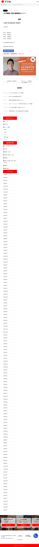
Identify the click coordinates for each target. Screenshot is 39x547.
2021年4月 (5, 349)
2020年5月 (5, 381)
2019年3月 (5, 422)
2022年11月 (5, 294)
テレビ (5, 134)
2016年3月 (5, 495)
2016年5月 (5, 489)
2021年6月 (5, 343)
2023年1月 (5, 288)
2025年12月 (5, 186)
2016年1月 (5, 498)
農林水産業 (7, 168)
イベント (5, 10)
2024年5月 (5, 241)
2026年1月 (5, 183)
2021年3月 (5, 352)
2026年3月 (5, 177)
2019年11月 (5, 399)
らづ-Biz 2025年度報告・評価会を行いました (17, 107)
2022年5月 (5, 311)
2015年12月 (5, 501)
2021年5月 (5, 346)
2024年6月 (5, 238)
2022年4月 (5, 314)
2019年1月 (5, 428)
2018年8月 (5, 442)
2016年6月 (5, 486)
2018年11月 (5, 434)
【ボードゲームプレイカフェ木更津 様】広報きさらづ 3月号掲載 (20, 103)
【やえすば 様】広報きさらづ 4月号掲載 (16, 92)
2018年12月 (5, 431)
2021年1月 (5, 358)
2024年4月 (5, 244)
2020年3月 (5, 387)
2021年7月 (5, 340)
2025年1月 (5, 218)
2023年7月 (5, 270)
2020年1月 (5, 393)
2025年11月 (5, 189)
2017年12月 (5, 466)
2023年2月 (5, 285)
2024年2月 (5, 250)
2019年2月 (5, 425)
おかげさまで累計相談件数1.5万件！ (15, 96)
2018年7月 (5, 445)
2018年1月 (5, 463)
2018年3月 (5, 457)
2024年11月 (5, 224)
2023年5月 (5, 276)
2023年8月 (5, 267)
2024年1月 (5, 253)
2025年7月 (5, 200)
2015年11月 (5, 504)
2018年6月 (5, 448)
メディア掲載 (7, 127)
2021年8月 (5, 337)
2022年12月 (5, 291)
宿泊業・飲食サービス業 (9, 154)
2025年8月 (5, 197)
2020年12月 (5, 361)
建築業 (6, 157)
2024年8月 (5, 232)
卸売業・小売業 (7, 151)
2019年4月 (5, 419)
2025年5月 (5, 206)
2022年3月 (5, 317)
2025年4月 (5, 209)
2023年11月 (5, 259)
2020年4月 (5, 384)
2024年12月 (5, 221)
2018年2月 (5, 460)
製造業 (6, 165)
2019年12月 (5, 396)
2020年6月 (5, 378)
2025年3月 (5, 212)
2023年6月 (5, 273)
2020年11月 (5, 364)
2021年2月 (5, 355)
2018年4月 (5, 454)
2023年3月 (5, 282)
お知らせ (6, 124)
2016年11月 (5, 480)
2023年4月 (5, 279)
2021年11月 (5, 329)
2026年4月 (5, 174)
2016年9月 (5, 483)
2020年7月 (5, 375)
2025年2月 (5, 215)
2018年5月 (5, 451)
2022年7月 (5, 305)
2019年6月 (5, 413)
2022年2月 (5, 320)
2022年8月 (5, 302)
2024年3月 (5, 247)
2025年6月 (5, 203)
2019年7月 (5, 410)
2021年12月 (5, 326)
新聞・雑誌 (6, 137)
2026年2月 (5, 180)
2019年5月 (5, 416)
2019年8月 (5, 407)
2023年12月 (5, 256)
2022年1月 (5, 323)
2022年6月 (5, 308)
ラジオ (5, 139)
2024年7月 (5, 235)
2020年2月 (5, 390)
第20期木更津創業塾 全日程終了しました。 (16, 100)
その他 (5, 132)
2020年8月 (5, 372)
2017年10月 (5, 469)
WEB (5, 129)
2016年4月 (5, 492)
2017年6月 (5, 477)
